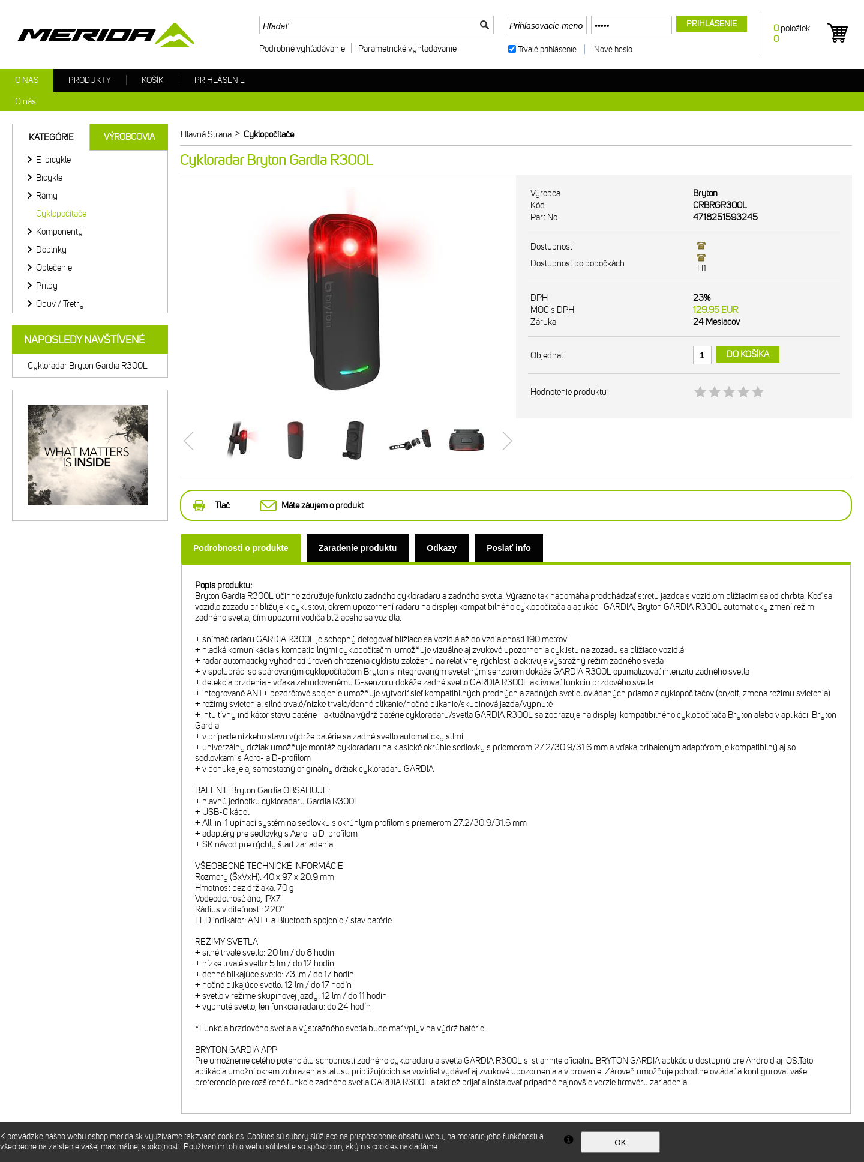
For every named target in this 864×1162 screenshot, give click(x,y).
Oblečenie (54, 267)
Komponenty (59, 231)
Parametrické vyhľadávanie (407, 48)
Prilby (47, 285)
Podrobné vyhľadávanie (302, 48)
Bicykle (49, 177)
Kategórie (51, 137)
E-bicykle (53, 159)
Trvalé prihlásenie (547, 49)
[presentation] (241, 548)
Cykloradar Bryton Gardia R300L (88, 365)
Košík (153, 80)
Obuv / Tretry (60, 303)
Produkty (89, 80)
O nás (26, 80)
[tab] (241, 548)
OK (620, 1142)
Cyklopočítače (61, 213)
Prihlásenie (219, 80)
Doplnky (51, 249)
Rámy (47, 195)
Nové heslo (613, 49)
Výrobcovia (129, 136)
